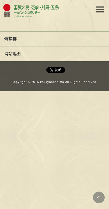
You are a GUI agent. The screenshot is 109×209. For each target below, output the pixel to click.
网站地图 (12, 53)
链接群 (10, 38)
